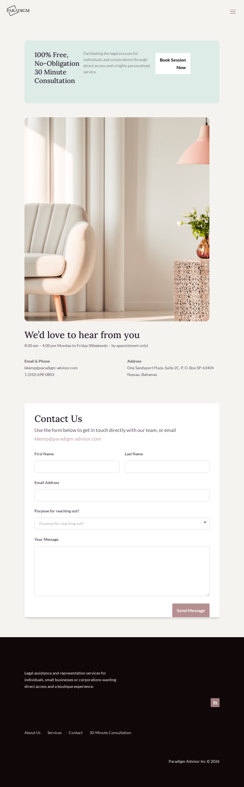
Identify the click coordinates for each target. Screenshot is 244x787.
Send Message (191, 610)
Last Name (134, 454)
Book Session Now (173, 63)
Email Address (46, 482)
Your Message (46, 539)
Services (55, 733)
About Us (32, 733)
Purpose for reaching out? (56, 511)
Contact (76, 733)
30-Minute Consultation (110, 733)
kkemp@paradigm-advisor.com (67, 439)
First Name (44, 454)
